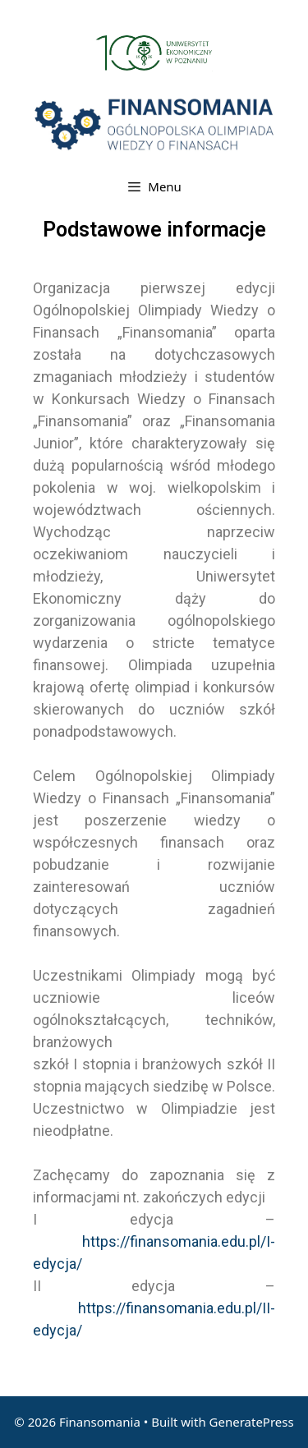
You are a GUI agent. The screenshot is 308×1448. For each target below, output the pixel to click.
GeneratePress (251, 1422)
